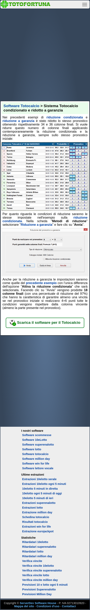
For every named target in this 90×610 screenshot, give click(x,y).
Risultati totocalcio (35, 521)
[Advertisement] (45, 54)
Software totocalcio (35, 454)
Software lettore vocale (38, 468)
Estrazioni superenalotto (39, 502)
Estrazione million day (37, 512)
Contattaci (69, 606)
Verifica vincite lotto (35, 575)
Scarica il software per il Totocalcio (45, 323)
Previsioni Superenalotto (39, 589)
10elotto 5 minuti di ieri (37, 498)
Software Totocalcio (21, 106)
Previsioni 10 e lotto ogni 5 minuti (45, 584)
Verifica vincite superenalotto (42, 570)
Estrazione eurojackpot (38, 531)
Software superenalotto (38, 444)
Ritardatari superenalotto (39, 546)
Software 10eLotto (34, 439)
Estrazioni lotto (32, 507)
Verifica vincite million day (40, 580)
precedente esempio (41, 283)
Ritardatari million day (37, 556)
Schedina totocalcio (35, 517)
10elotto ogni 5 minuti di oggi (42, 493)
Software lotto (31, 449)
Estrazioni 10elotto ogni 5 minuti (44, 483)
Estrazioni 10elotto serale (39, 479)
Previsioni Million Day (37, 594)
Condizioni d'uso (47, 606)
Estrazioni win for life (36, 526)
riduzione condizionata (64, 117)
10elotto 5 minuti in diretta (40, 488)
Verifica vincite (32, 561)
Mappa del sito (24, 606)
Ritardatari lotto (32, 551)
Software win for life (35, 463)
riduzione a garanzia (18, 121)
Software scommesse (36, 435)
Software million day (36, 458)
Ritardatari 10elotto (35, 542)
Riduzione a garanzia (36, 224)
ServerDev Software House (38, 603)
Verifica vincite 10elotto (38, 565)
